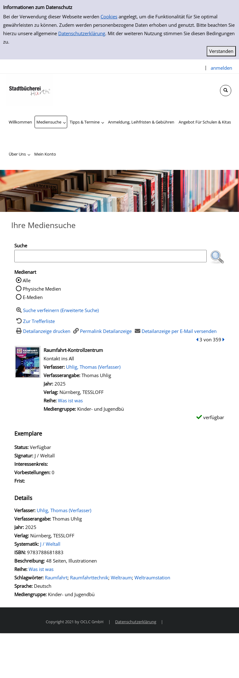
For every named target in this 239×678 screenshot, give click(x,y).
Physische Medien (42, 289)
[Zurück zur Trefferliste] (34, 321)
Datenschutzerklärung (81, 33)
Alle (26, 280)
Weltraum (121, 577)
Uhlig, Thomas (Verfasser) (93, 367)
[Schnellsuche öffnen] (225, 90)
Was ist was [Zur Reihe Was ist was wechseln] (70, 400)
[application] (51, 122)
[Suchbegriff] (110, 256)
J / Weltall (50, 544)
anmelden (221, 68)
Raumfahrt (56, 577)
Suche (20, 245)
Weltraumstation (152, 577)
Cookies (109, 16)
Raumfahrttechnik (89, 577)
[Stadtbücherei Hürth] (29, 90)
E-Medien (33, 297)
